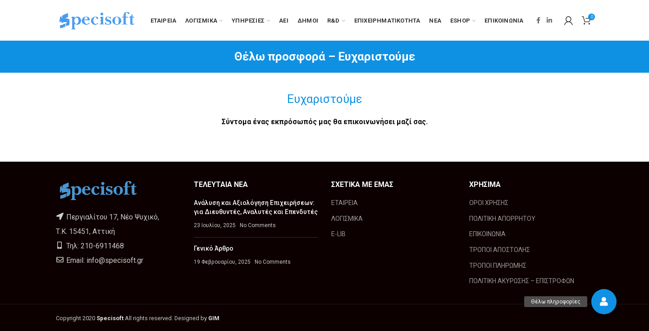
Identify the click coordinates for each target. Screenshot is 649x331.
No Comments (258, 225)
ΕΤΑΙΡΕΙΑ (344, 202)
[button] (604, 301)
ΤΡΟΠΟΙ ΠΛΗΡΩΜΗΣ (497, 265)
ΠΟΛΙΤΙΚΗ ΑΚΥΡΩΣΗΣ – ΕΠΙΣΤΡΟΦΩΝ (521, 280)
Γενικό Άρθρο (213, 248)
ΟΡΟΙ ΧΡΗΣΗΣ (488, 202)
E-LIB (338, 234)
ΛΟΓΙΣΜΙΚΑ (347, 218)
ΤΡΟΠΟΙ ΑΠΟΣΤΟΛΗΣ (499, 249)
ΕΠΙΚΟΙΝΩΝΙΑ (487, 234)
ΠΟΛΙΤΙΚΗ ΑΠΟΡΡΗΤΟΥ (502, 218)
